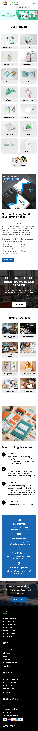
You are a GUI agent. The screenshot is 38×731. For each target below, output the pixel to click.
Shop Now (19, 305)
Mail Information (14, 453)
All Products (23, 8)
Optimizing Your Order (10, 336)
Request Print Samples (10, 355)
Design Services (28, 355)
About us (8, 260)
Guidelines (28, 391)
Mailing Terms (13, 501)
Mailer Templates (14, 468)
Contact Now (19, 599)
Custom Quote (28, 336)
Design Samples (10, 374)
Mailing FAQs (12, 482)
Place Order (7, 686)
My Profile (6, 692)
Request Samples (9, 682)
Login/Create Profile (10, 679)
